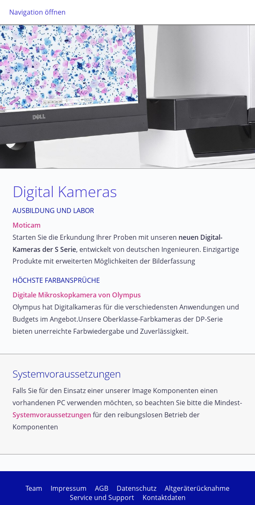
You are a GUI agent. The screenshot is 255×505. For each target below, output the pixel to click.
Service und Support (102, 497)
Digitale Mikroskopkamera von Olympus (77, 294)
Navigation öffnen (37, 12)
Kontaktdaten (164, 497)
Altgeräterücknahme (197, 488)
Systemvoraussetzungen (52, 414)
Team (34, 488)
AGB (101, 488)
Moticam (27, 225)
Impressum (69, 488)
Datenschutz (136, 488)
